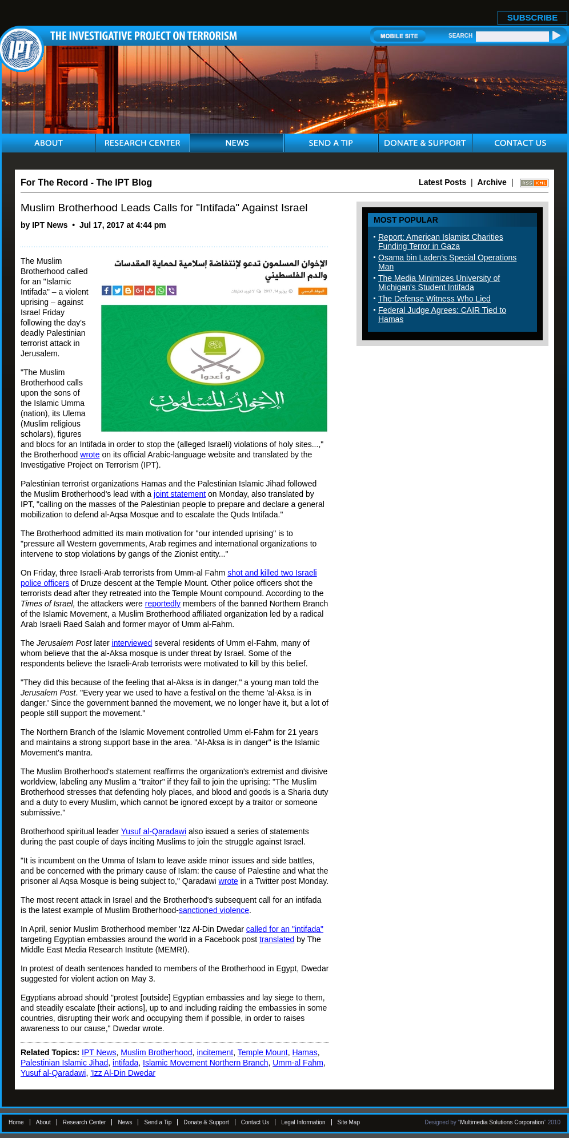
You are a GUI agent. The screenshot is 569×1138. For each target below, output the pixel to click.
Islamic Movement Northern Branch (205, 1062)
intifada (125, 1062)
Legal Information (303, 1122)
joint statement (180, 493)
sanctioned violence (214, 910)
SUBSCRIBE (532, 17)
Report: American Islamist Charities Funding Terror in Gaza (440, 241)
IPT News (99, 1052)
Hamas (304, 1052)
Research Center (84, 1122)
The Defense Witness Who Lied (434, 298)
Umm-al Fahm (298, 1062)
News (125, 1122)
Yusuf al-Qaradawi (153, 831)
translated (276, 939)
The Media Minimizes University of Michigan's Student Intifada (439, 283)
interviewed (132, 643)
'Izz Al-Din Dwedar (122, 1072)
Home (16, 1122)
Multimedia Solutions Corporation (502, 1122)
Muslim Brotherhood (156, 1052)
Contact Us (255, 1122)
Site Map (349, 1122)
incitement (215, 1052)
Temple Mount (263, 1052)
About (43, 1122)
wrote (89, 454)
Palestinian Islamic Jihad (64, 1062)
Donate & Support (206, 1122)
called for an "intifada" (284, 929)
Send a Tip (157, 1122)
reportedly (163, 603)
